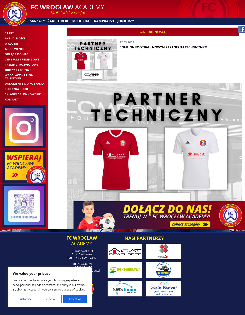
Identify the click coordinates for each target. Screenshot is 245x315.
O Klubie (11, 43)
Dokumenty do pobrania (24, 83)
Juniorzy (126, 21)
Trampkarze (103, 21)
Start (9, 33)
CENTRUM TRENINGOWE (22, 59)
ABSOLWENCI (14, 49)
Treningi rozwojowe (21, 64)
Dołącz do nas (16, 54)
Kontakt (12, 99)
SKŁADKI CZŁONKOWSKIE (23, 94)
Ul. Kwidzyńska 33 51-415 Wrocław (82, 252)
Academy (67, 7)
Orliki (63, 21)
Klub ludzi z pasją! (67, 13)
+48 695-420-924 (81, 264)
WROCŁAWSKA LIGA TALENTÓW (19, 76)
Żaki (51, 21)
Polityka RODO (16, 89)
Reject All (50, 299)
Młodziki (80, 21)
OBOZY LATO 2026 (18, 70)
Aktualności (15, 38)
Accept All (75, 299)
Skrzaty (37, 21)
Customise (25, 299)
